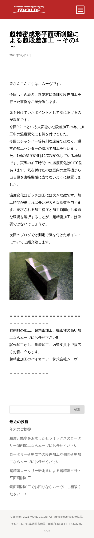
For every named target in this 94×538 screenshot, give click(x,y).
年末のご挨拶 (20, 429)
